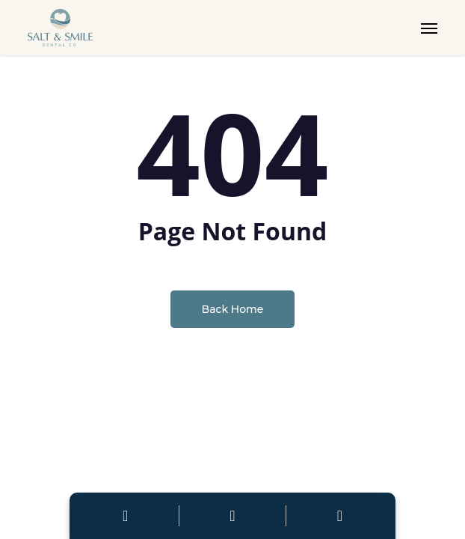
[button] (429, 27)
